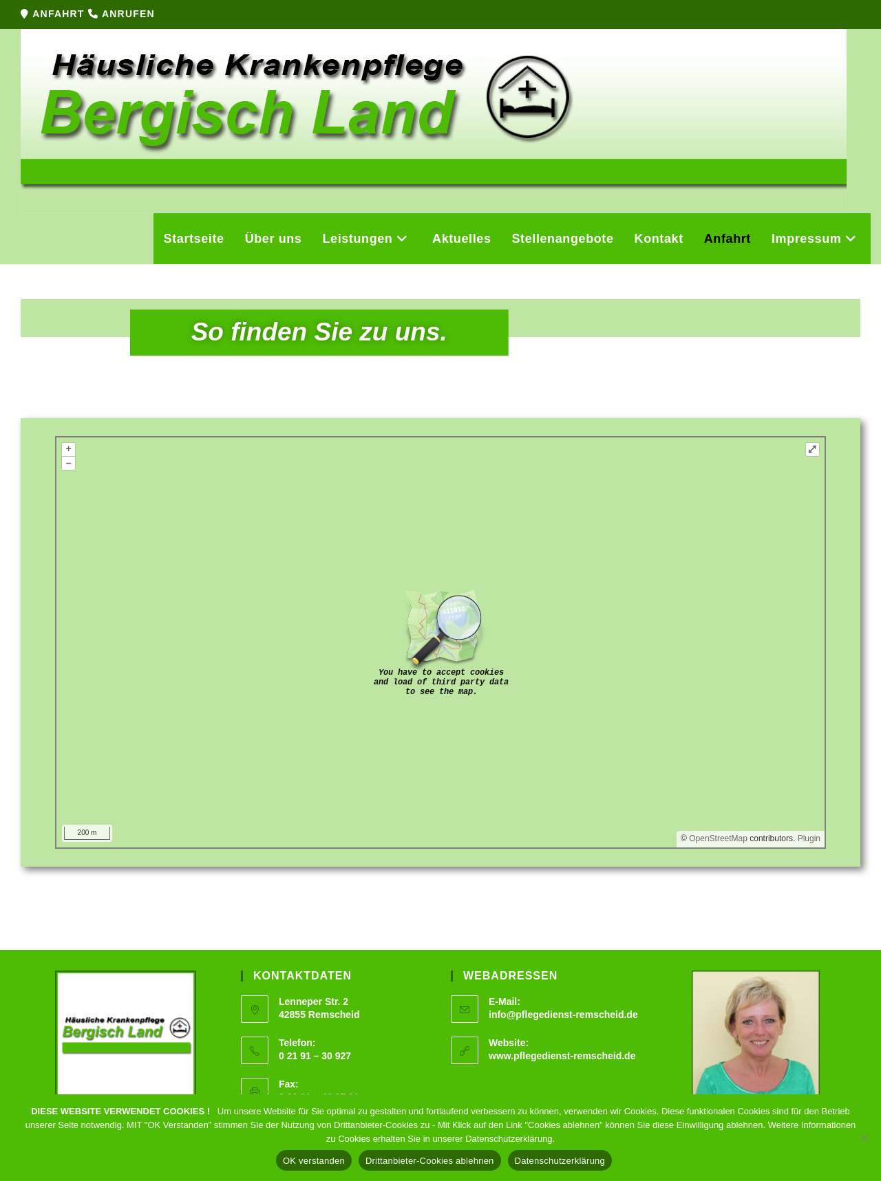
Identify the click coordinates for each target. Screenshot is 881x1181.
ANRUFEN (128, 13)
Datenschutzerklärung (560, 1161)
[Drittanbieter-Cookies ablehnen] (864, 1138)
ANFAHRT (59, 13)
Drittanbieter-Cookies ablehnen (429, 1161)
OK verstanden (314, 1161)
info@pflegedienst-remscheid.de (563, 1014)
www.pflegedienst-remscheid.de (562, 1055)
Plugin (807, 838)
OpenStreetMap (718, 838)
